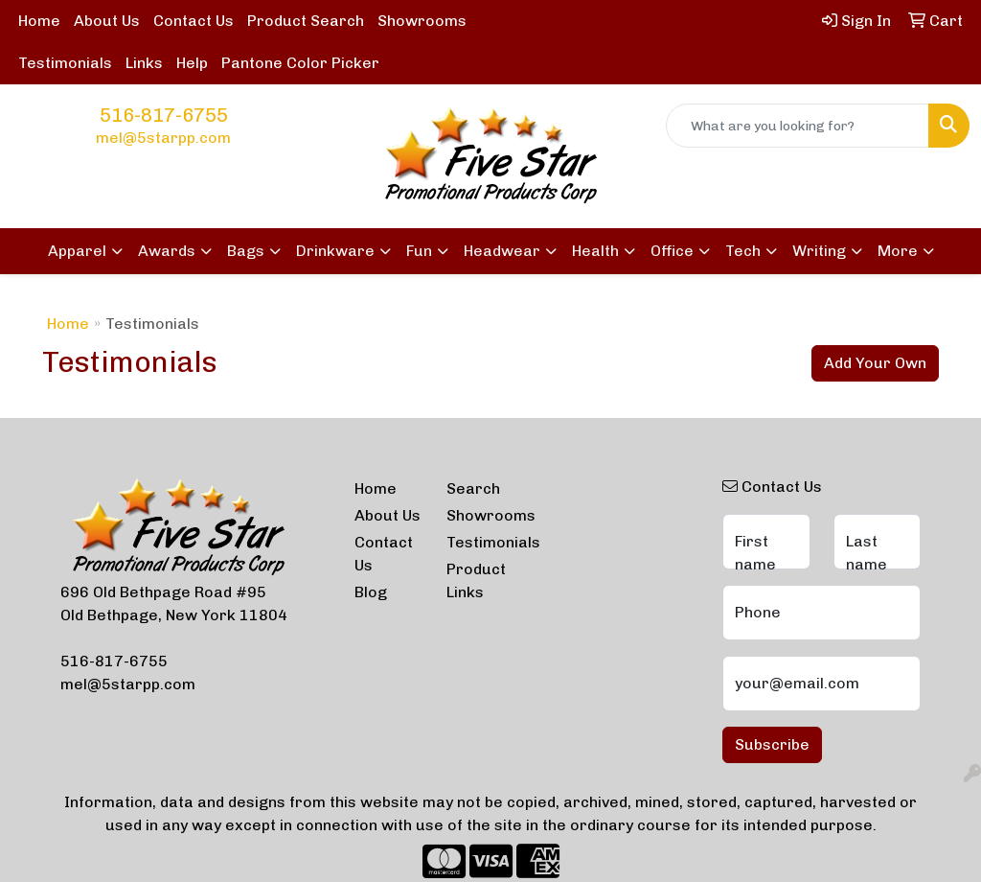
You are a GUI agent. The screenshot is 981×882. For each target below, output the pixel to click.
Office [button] (672, 251)
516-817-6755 (164, 115)
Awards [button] (166, 251)
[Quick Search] (797, 126)
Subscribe (772, 744)
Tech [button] (743, 251)
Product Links (476, 580)
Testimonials (65, 63)
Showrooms (422, 21)
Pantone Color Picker (300, 63)
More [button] (898, 251)
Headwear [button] (502, 251)
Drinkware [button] (335, 251)
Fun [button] (419, 251)
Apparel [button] (77, 251)
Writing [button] (819, 251)
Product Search (305, 21)
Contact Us (193, 21)
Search (473, 488)
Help (192, 63)
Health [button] (595, 251)
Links (144, 63)
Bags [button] (245, 251)
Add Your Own (875, 363)
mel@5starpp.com (163, 137)
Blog (370, 592)
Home (39, 21)
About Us (107, 21)
